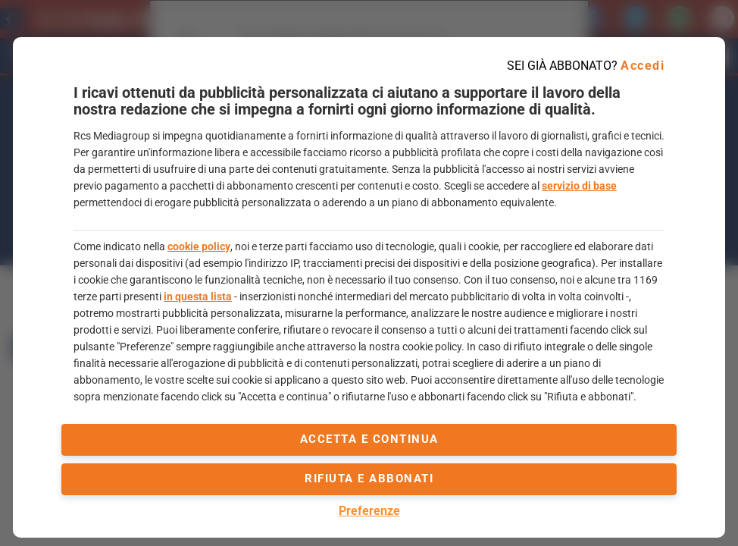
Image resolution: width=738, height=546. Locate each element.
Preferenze (369, 511)
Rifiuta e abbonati (369, 478)
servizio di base (579, 186)
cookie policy (198, 246)
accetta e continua (369, 439)
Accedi (643, 65)
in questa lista (198, 296)
